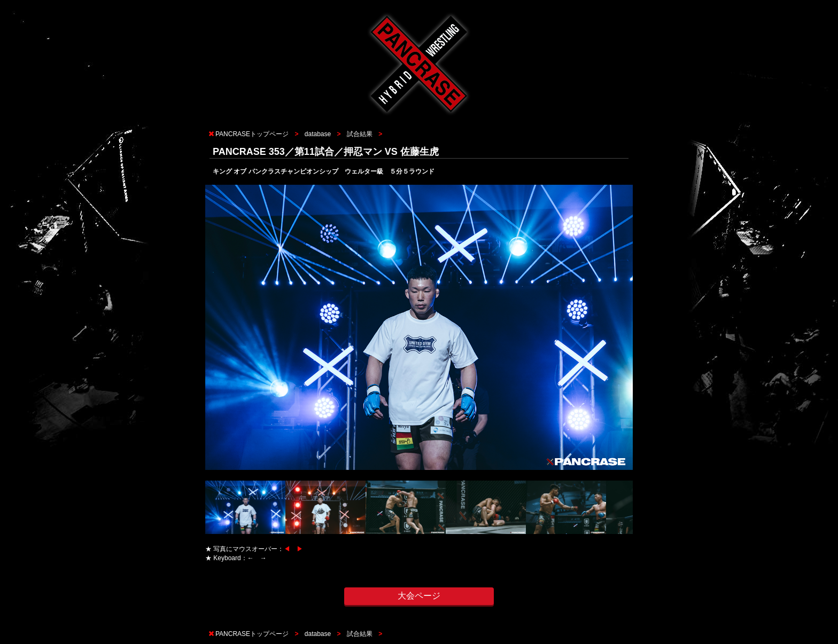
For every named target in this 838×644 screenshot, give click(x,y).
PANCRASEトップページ (252, 134)
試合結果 (360, 134)
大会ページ (419, 595)
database (318, 134)
